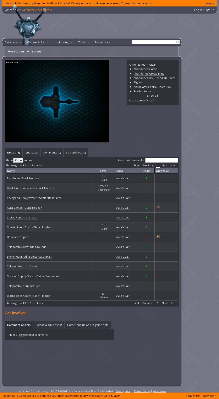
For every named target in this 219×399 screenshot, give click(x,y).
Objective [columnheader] (162, 171)
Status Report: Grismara (22, 217)
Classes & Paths (37, 42)
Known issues (142, 391)
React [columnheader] (146, 171)
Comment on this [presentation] (19, 325)
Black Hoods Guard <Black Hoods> (29, 296)
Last (173, 165)
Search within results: (148, 160)
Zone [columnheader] (120, 171)
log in (21, 335)
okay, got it (209, 396)
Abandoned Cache (145, 69)
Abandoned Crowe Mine (149, 73)
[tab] (13, 152)
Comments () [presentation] (52, 152)
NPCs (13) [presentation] (13, 152)
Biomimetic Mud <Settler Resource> (29, 256)
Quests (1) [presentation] (31, 152)
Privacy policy (124, 391)
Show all (152, 95)
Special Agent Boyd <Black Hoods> (29, 227)
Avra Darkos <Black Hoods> (24, 207)
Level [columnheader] (103, 171)
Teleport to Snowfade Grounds (26, 247)
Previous (148, 165)
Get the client (28, 10)
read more (193, 396)
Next (165, 165)
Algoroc (138, 82)
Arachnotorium (143, 91)
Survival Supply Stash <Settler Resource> (33, 276)
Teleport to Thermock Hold (23, 286)
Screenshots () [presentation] (76, 152)
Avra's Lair (12, 62)
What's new (159, 391)
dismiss (209, 3)
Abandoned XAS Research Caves (155, 78)
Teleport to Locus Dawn (22, 266)
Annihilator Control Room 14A (152, 87)
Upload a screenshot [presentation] (48, 325)
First (136, 165)
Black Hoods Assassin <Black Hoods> (30, 188)
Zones (37, 51)
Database (11, 42)
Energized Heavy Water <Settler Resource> (34, 198)
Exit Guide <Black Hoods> (23, 178)
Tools (81, 42)
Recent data (102, 42)
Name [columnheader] (11, 171)
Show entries (19, 160)
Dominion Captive (18, 237)
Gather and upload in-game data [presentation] (88, 325)
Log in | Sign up (204, 10)
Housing (63, 42)
